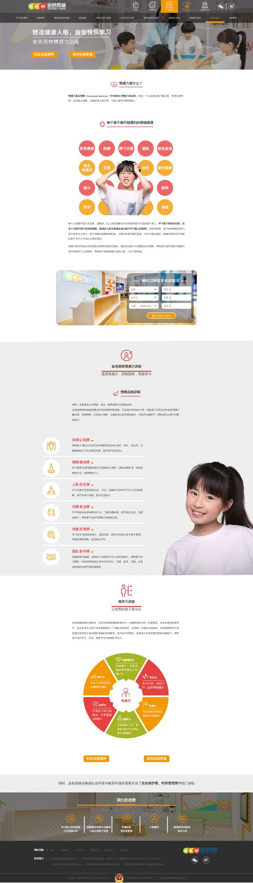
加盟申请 (94, 850)
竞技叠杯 (233, 18)
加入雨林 (124, 850)
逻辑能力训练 (195, 18)
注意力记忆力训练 (103, 18)
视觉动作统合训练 (151, 18)
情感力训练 (215, 18)
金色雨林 (152, 6)
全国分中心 (205, 6)
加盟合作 (187, 6)
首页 (136, 6)
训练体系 (41, 18)
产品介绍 (169, 6)
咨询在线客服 (83, 54)
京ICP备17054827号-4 (100, 878)
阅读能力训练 (174, 18)
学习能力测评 (22, 18)
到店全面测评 (44, 54)
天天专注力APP (127, 18)
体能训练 (82, 18)
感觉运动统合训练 (61, 18)
